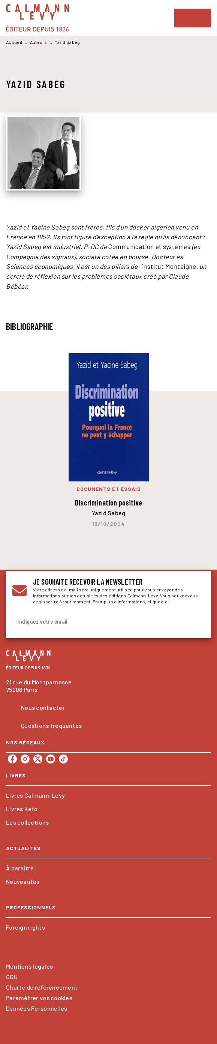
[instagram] (25, 759)
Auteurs (38, 42)
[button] (108, 795)
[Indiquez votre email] (99, 621)
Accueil (14, 42)
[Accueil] (37, 18)
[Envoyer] (196, 621)
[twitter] (37, 759)
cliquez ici (158, 601)
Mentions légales (29, 966)
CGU (12, 976)
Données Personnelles (36, 1008)
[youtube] (50, 759)
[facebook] (12, 759)
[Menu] (192, 18)
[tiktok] (63, 759)
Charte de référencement (42, 987)
